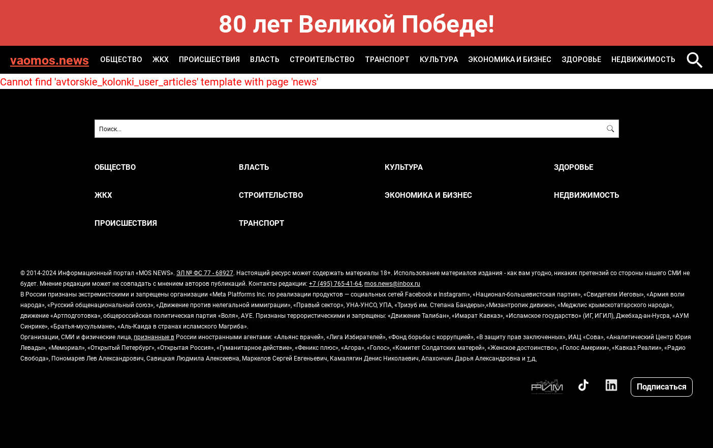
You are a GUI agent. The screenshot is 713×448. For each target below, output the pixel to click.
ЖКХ (160, 59)
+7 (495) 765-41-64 (335, 283)
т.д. (532, 358)
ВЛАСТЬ (265, 59)
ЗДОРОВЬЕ (581, 59)
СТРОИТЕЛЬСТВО (322, 59)
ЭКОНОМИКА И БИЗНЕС (509, 59)
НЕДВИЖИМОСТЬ (643, 59)
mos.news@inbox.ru (392, 283)
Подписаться (662, 386)
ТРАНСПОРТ (387, 59)
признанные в (154, 337)
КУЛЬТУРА (439, 59)
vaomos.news (49, 59)
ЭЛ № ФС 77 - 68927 (204, 272)
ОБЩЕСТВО (121, 59)
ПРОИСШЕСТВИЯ (209, 59)
